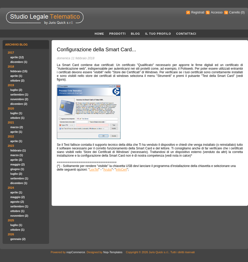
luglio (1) (16, 113)
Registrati (197, 12)
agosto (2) (17, 201)
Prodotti (117, 33)
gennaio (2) (18, 239)
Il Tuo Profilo (158, 33)
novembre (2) (19, 99)
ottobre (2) (17, 80)
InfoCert (121, 169)
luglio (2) (16, 89)
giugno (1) (17, 169)
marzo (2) (16, 127)
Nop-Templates (112, 252)
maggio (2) (17, 164)
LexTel (93, 169)
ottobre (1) (17, 117)
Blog (135, 33)
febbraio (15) (18, 71)
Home (99, 33)
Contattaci (186, 33)
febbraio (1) (18, 150)
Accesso (216, 12)
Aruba (107, 169)
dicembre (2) (18, 103)
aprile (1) (16, 75)
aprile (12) (17, 57)
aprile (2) (16, 159)
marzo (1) (16, 155)
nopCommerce (75, 252)
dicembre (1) (18, 61)
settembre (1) (19, 94)
